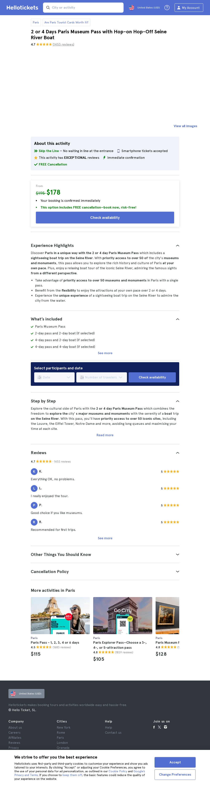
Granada (63, 748)
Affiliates (14, 738)
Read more (105, 435)
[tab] (105, 245)
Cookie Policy (118, 771)
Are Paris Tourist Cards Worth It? (66, 22)
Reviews (14, 743)
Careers (14, 733)
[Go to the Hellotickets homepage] (23, 8)
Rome (61, 733)
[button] (105, 245)
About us (15, 727)
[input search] (83, 8)
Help (108, 727)
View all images (185, 126)
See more (105, 353)
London (62, 743)
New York (63, 727)
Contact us (113, 733)
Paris (36, 22)
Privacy (13, 748)
